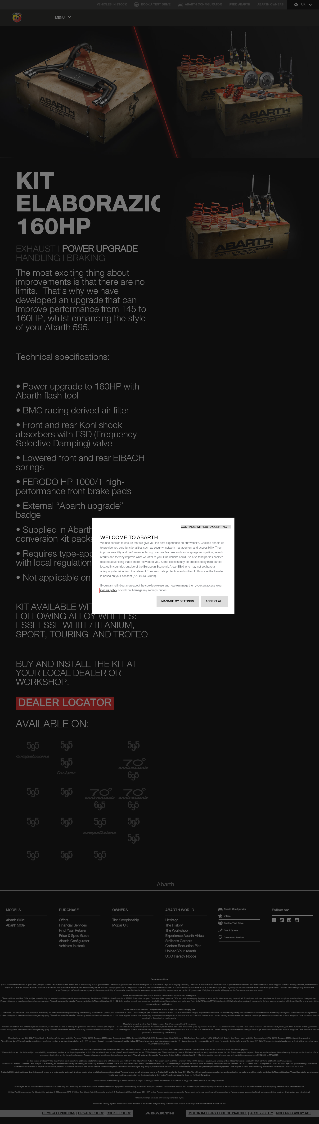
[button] (206, 526)
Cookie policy (108, 590)
